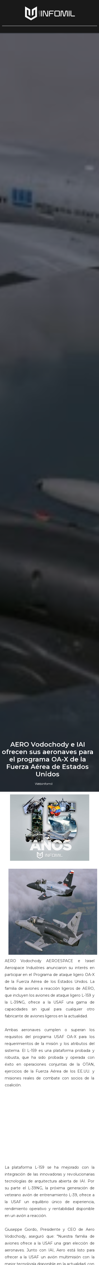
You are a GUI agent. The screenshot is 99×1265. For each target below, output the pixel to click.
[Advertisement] (49, 1128)
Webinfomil (44, 784)
